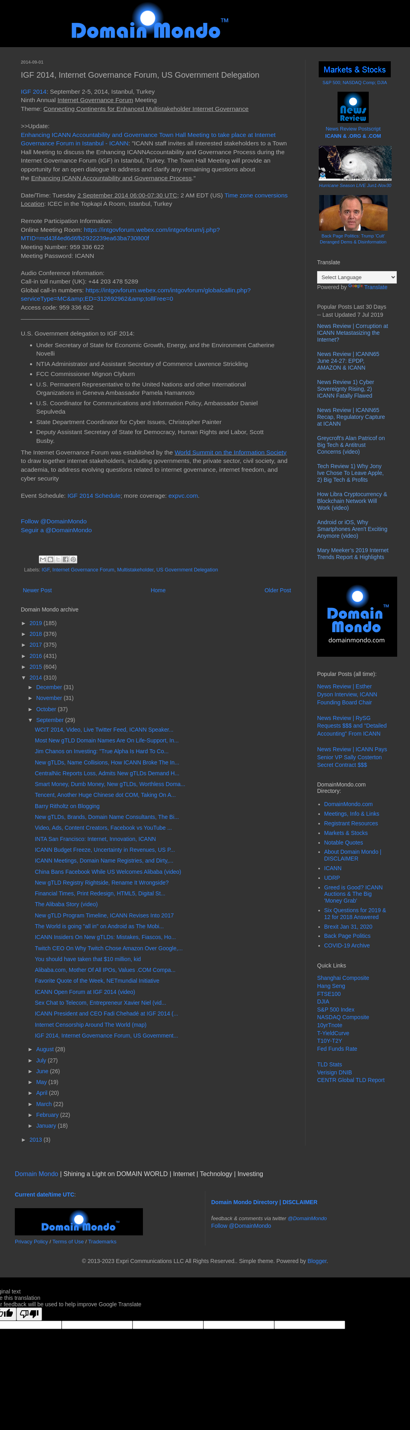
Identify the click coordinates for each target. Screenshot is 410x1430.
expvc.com (183, 495)
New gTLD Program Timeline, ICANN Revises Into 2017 (104, 915)
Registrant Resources (351, 823)
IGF (46, 570)
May (42, 1082)
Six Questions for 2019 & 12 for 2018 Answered (355, 913)
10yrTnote (329, 1025)
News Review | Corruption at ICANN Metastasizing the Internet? (352, 333)
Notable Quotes (343, 842)
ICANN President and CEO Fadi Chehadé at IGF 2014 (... (106, 1013)
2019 (37, 623)
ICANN (333, 868)
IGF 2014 (33, 91)
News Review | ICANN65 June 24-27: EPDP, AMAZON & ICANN (348, 361)
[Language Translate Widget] (357, 277)
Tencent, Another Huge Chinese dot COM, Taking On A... (105, 795)
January (47, 1125)
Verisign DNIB (334, 1072)
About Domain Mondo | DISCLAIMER (353, 855)
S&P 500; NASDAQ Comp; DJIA (355, 82)
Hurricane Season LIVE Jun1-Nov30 (355, 185)
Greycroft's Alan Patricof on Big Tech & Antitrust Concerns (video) (351, 445)
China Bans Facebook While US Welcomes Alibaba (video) (108, 872)
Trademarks (102, 1242)
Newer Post (37, 590)
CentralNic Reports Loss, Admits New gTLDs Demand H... (107, 773)
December (49, 687)
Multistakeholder (135, 570)
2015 (37, 667)
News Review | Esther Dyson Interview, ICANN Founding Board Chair (347, 694)
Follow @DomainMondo (53, 521)
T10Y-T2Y (329, 1041)
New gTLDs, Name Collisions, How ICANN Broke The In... (107, 762)
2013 (37, 1139)
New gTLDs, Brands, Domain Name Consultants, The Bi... (107, 817)
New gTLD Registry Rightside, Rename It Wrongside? (102, 882)
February (48, 1115)
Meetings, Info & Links (352, 814)
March (44, 1104)
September (50, 720)
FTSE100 (329, 994)
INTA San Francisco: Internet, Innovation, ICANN (95, 839)
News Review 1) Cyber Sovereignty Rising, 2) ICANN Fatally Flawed (345, 389)
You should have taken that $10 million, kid (88, 959)
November (49, 698)
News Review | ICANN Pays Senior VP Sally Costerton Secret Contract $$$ (352, 757)
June (43, 1071)
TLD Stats (329, 1064)
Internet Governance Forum (83, 570)
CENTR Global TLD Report (351, 1080)
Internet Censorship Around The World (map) (91, 1025)
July (42, 1060)
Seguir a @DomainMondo (56, 530)
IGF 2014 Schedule (94, 495)
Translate (368, 287)
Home (158, 590)
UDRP (332, 878)
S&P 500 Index (335, 1009)
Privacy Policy (31, 1242)
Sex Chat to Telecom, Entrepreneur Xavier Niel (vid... (100, 1003)
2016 (37, 656)
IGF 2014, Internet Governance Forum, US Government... (106, 1035)
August (45, 1049)
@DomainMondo (307, 1218)
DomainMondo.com (348, 804)
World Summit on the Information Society (230, 452)
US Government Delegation (187, 570)
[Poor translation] (29, 1314)
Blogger (317, 1261)
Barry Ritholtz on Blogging (67, 806)
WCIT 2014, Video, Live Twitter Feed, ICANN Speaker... (104, 729)
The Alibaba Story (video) (66, 904)
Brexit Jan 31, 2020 (348, 926)
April (42, 1093)
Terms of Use (68, 1242)
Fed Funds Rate (337, 1049)
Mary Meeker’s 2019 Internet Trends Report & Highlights (352, 553)
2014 (37, 677)
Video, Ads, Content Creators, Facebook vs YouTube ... (103, 828)
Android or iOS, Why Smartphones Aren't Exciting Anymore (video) (352, 529)
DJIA (323, 1001)
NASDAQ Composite (343, 1017)
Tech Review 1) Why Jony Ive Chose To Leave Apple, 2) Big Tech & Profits (350, 473)
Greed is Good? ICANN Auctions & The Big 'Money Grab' (353, 894)
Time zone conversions (256, 195)
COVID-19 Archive (347, 945)
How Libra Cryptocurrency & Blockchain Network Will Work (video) (352, 501)
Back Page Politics (347, 936)
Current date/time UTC (44, 1194)
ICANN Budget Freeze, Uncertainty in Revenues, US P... (105, 850)
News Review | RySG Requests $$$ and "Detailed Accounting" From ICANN (352, 726)
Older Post (278, 590)
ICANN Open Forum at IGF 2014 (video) (85, 992)
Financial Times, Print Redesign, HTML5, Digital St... (100, 893)
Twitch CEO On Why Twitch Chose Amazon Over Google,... (109, 948)
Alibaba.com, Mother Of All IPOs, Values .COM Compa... (105, 970)
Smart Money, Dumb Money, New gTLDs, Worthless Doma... (110, 784)
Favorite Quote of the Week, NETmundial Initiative (97, 980)
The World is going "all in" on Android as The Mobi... (99, 926)
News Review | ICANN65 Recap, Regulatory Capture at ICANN (351, 417)
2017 (37, 645)
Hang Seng (331, 986)
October (47, 709)
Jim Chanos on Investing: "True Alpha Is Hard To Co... (102, 751)
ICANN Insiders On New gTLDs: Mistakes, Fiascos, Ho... (105, 937)
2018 (37, 634)
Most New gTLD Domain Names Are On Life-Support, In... (107, 740)
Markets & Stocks (346, 833)
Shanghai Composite (343, 978)
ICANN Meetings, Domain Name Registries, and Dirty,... (104, 860)
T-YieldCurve (333, 1033)
